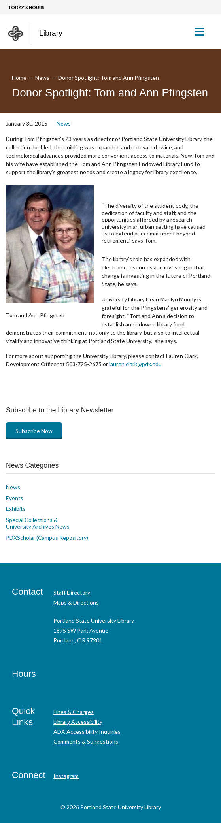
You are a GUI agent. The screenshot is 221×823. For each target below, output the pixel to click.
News (42, 77)
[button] (202, 32)
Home (19, 77)
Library (50, 33)
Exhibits (16, 508)
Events (14, 498)
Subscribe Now (34, 431)
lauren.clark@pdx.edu (135, 364)
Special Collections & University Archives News (38, 523)
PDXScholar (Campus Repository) (47, 537)
